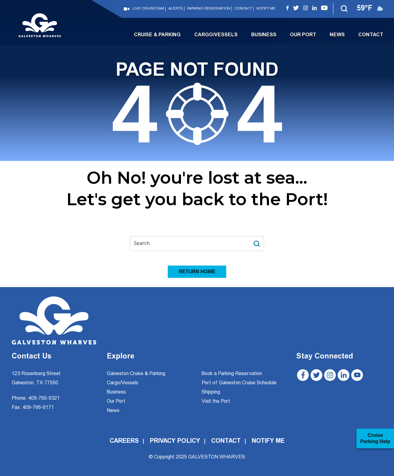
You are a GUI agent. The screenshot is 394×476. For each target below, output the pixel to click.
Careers (124, 441)
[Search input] (190, 243)
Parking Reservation (208, 8)
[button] (344, 9)
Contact (243, 8)
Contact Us (31, 357)
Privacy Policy (175, 441)
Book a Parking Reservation (232, 373)
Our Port (303, 35)
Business (263, 35)
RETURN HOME (197, 271)
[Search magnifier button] (256, 243)
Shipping (211, 392)
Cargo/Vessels (216, 35)
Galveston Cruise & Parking (136, 373)
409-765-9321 (44, 398)
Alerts (175, 8)
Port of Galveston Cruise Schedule (239, 383)
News (337, 35)
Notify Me (265, 8)
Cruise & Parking (157, 35)
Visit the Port (216, 401)
